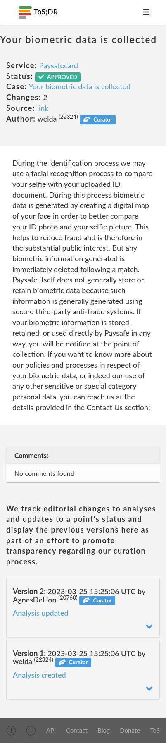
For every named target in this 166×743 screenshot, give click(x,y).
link (43, 107)
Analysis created (39, 674)
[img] (11, 731)
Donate (130, 730)
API (51, 730)
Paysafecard (58, 65)
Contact (77, 730)
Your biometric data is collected (80, 86)
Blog (103, 730)
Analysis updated (41, 612)
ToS (155, 730)
